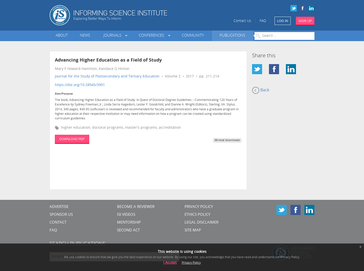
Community (193, 36)
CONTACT (58, 223)
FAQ (263, 21)
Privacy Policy (199, 207)
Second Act (128, 230)
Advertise (59, 207)
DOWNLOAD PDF (72, 139)
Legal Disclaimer (201, 223)
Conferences (152, 36)
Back (260, 90)
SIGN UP (305, 21)
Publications (232, 36)
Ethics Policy (197, 215)
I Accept (170, 263)
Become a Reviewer (135, 207)
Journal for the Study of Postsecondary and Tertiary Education (107, 76)
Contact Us (242, 21)
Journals (113, 36)
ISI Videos (126, 215)
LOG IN (282, 21)
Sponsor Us (61, 215)
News (85, 36)
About (62, 36)
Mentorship (129, 223)
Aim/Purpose (64, 94)
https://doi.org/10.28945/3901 (80, 85)
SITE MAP (193, 230)
